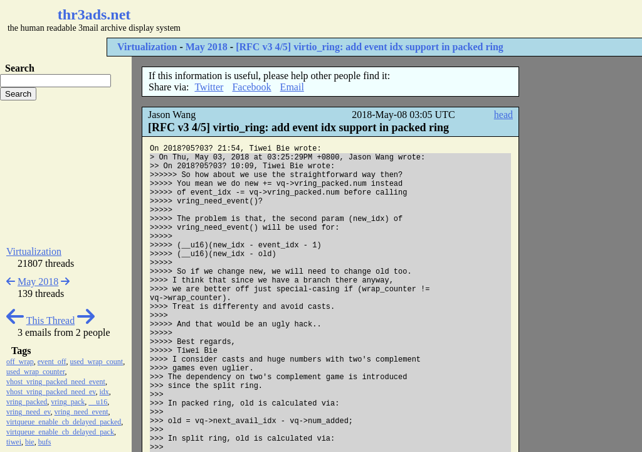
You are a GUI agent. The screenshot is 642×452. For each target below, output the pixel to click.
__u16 (97, 401)
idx (104, 391)
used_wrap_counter (35, 371)
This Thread (50, 320)
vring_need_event (81, 411)
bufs (44, 442)
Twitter (208, 87)
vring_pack (68, 401)
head (503, 114)
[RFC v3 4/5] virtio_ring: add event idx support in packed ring (369, 46)
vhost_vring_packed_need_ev (51, 391)
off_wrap (20, 361)
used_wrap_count (97, 361)
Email (292, 87)
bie (29, 442)
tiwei (13, 442)
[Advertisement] (373, 19)
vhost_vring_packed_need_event (55, 381)
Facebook (251, 87)
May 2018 (207, 46)
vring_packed (26, 401)
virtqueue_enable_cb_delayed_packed (63, 421)
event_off (52, 361)
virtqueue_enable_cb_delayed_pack (60, 432)
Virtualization (147, 46)
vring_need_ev (28, 411)
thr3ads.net (94, 14)
